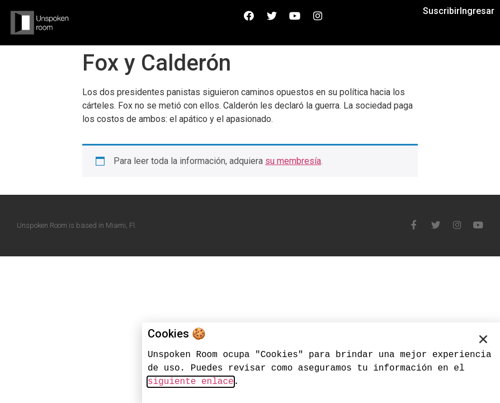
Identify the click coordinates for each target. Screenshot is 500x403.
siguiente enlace (191, 382)
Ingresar (477, 11)
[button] (483, 339)
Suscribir (441, 11)
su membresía (293, 161)
